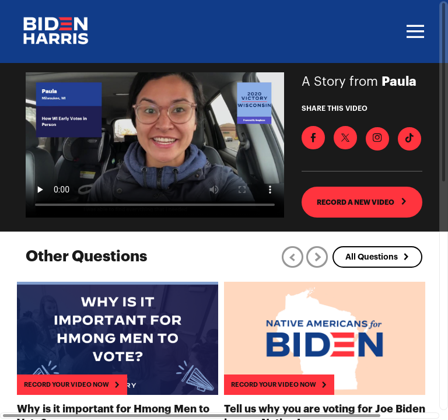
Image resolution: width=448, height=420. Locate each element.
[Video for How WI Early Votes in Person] (155, 145)
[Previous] (292, 257)
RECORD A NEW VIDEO (362, 202)
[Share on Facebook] (313, 137)
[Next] (317, 257)
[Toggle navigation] (413, 31)
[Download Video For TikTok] (409, 138)
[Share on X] (345, 137)
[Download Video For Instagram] (377, 138)
